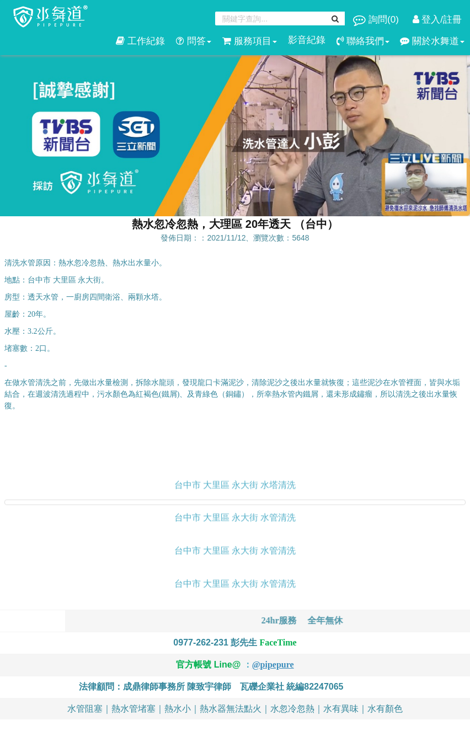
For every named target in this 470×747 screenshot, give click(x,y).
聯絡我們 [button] (363, 41)
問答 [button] (193, 41)
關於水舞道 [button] (432, 41)
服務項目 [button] (249, 41)
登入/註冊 (437, 19)
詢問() (377, 19)
